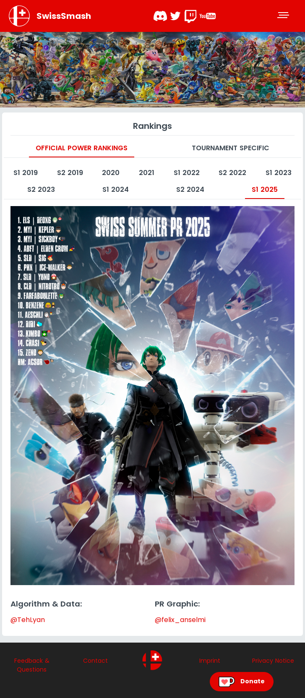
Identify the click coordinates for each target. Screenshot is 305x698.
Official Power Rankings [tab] (82, 148)
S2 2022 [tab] (232, 173)
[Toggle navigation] (284, 16)
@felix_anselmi (180, 620)
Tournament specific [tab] (230, 148)
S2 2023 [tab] (41, 189)
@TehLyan (27, 620)
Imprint (209, 660)
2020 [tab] (111, 173)
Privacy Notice (273, 660)
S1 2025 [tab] (265, 189)
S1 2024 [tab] (115, 189)
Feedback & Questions (32, 665)
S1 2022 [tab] (187, 173)
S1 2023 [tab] (279, 173)
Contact (95, 660)
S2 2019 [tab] (70, 173)
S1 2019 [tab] (25, 173)
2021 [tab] (146, 173)
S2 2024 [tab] (190, 189)
